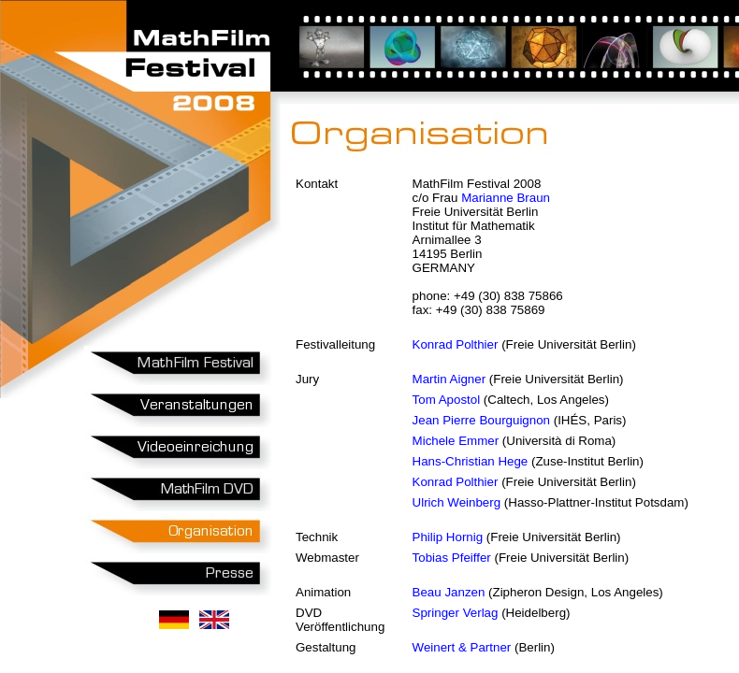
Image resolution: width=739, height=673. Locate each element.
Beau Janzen (449, 592)
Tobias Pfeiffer (452, 558)
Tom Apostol (447, 400)
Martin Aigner (449, 379)
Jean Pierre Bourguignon (481, 420)
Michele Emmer (456, 441)
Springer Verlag (456, 613)
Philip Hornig (448, 537)
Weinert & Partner (462, 647)
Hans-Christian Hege (471, 461)
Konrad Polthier (456, 344)
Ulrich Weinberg (457, 502)
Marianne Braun (505, 198)
